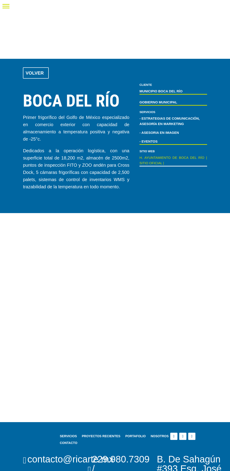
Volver (35, 73)
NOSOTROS (160, 436)
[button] (6, 6)
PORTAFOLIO (135, 436)
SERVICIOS (68, 436)
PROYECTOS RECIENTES (101, 436)
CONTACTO (68, 442)
